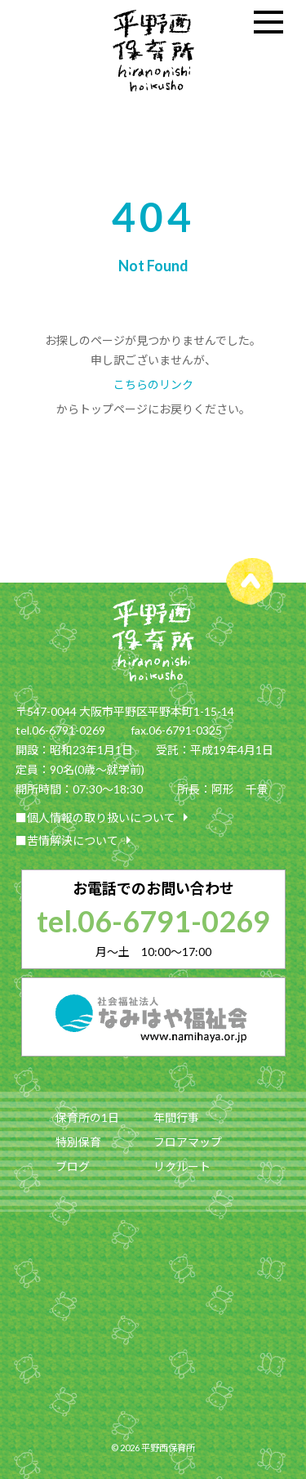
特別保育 (78, 1142)
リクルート (182, 1166)
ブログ (72, 1166)
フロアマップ (187, 1142)
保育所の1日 (87, 1117)
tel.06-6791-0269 (153, 921)
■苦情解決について (77, 840)
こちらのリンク (153, 384)
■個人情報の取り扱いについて (105, 817)
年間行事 (176, 1117)
